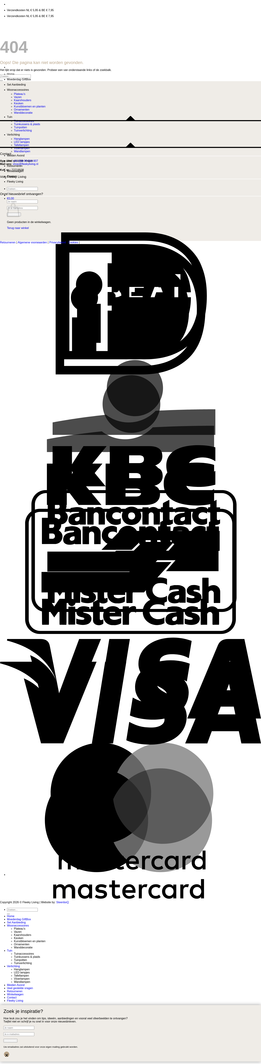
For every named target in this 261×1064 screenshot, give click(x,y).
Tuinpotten (20, 959)
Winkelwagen (15, 994)
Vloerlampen (22, 978)
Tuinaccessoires (24, 953)
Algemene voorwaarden (32, 242)
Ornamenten (21, 944)
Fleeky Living (15, 181)
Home (10, 74)
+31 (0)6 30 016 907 (25, 160)
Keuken (18, 938)
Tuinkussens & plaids (27, 956)
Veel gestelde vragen (20, 988)
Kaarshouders (22, 934)
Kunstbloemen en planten (29, 941)
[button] (10, 198)
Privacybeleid (57, 242)
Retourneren (14, 165)
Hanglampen (22, 969)
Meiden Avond (16, 155)
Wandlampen (22, 151)
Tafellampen (21, 975)
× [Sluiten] (7, 1054)
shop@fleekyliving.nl (25, 164)
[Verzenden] (1, 80)
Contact (12, 997)
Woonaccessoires (18, 89)
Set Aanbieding (16, 84)
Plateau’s (19, 93)
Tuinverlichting (23, 963)
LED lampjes (22, 972)
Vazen (18, 931)
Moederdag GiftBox (19, 79)
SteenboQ (62, 902)
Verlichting (13, 966)
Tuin (9, 950)
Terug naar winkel (18, 227)
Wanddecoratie (23, 947)
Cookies (73, 242)
